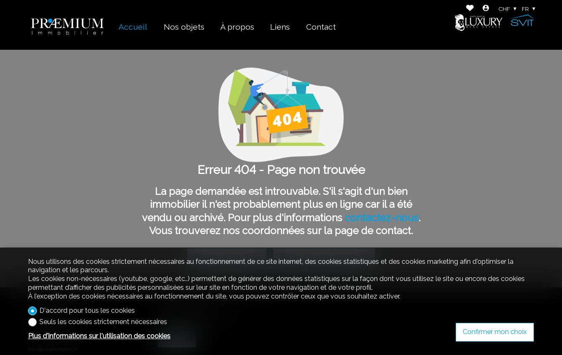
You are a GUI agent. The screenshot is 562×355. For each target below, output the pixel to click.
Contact (321, 26)
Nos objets (184, 26)
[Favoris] (470, 9)
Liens (280, 26)
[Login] (486, 9)
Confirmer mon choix (495, 332)
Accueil (133, 26)
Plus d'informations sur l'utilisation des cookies (99, 336)
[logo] (67, 25)
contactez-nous (381, 218)
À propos (237, 26)
